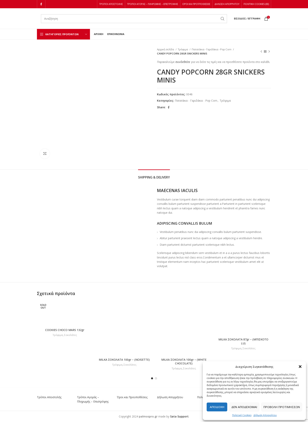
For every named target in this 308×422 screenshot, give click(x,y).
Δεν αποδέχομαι (244, 407)
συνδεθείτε (182, 62)
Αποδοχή (217, 407)
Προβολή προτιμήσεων (281, 407)
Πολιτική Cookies (241, 415)
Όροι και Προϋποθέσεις (132, 397)
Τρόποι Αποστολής (49, 397)
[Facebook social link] (41, 4)
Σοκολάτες (70, 335)
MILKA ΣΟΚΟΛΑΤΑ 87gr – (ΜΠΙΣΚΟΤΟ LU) (243, 341)
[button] (300, 367)
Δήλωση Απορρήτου (265, 415)
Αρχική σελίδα (166, 49)
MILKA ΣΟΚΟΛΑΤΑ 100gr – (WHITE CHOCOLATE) (183, 361)
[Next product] (269, 51)
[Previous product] (261, 51)
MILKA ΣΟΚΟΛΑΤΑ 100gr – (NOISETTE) (124, 359)
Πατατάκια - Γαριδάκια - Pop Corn (212, 49)
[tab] (154, 175)
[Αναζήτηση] (134, 18)
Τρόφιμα (183, 49)
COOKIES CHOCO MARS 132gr (64, 330)
